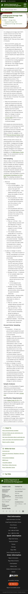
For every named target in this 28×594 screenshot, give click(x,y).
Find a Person (13, 525)
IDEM (5, 20)
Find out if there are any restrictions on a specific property (12, 433)
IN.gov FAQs (13, 549)
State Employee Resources (13, 552)
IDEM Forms (5, 460)
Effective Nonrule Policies (13, 135)
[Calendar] (23, 511)
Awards (13, 571)
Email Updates (13, 563)
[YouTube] (13, 511)
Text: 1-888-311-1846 (13, 533)
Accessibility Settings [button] (13, 580)
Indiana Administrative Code (13, 569)
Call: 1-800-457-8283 (13, 530)
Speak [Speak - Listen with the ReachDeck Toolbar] (13, 584)
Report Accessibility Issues (13, 587)
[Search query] (14, 9)
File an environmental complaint (10, 430)
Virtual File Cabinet (7, 462)
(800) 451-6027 (19, 495)
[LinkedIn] (16, 511)
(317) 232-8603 (19, 491)
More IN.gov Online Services (9, 465)
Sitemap (13, 547)
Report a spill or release (8, 442)
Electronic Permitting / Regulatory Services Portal (13, 454)
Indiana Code (13, 566)
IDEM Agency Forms (18, 152)
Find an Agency (13, 527)
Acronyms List (5, 451)
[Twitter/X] (6, 511)
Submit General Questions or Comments (6, 490)
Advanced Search (13, 541)
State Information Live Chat (13, 519)
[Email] (20, 511)
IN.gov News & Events (13, 560)
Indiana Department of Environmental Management (12, 5)
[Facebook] (3, 511)
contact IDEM (9, 117)
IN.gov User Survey (13, 538)
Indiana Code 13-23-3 (13, 400)
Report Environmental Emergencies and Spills (6, 495)
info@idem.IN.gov (19, 501)
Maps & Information (13, 558)
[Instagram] (10, 511)
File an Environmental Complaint (5, 505)
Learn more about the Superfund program (13, 439)
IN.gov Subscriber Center (8, 467)
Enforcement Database (8, 457)
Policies (13, 544)
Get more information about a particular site (13, 437)
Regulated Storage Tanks (11, 22)
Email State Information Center (13, 522)
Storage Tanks (12, 20)
